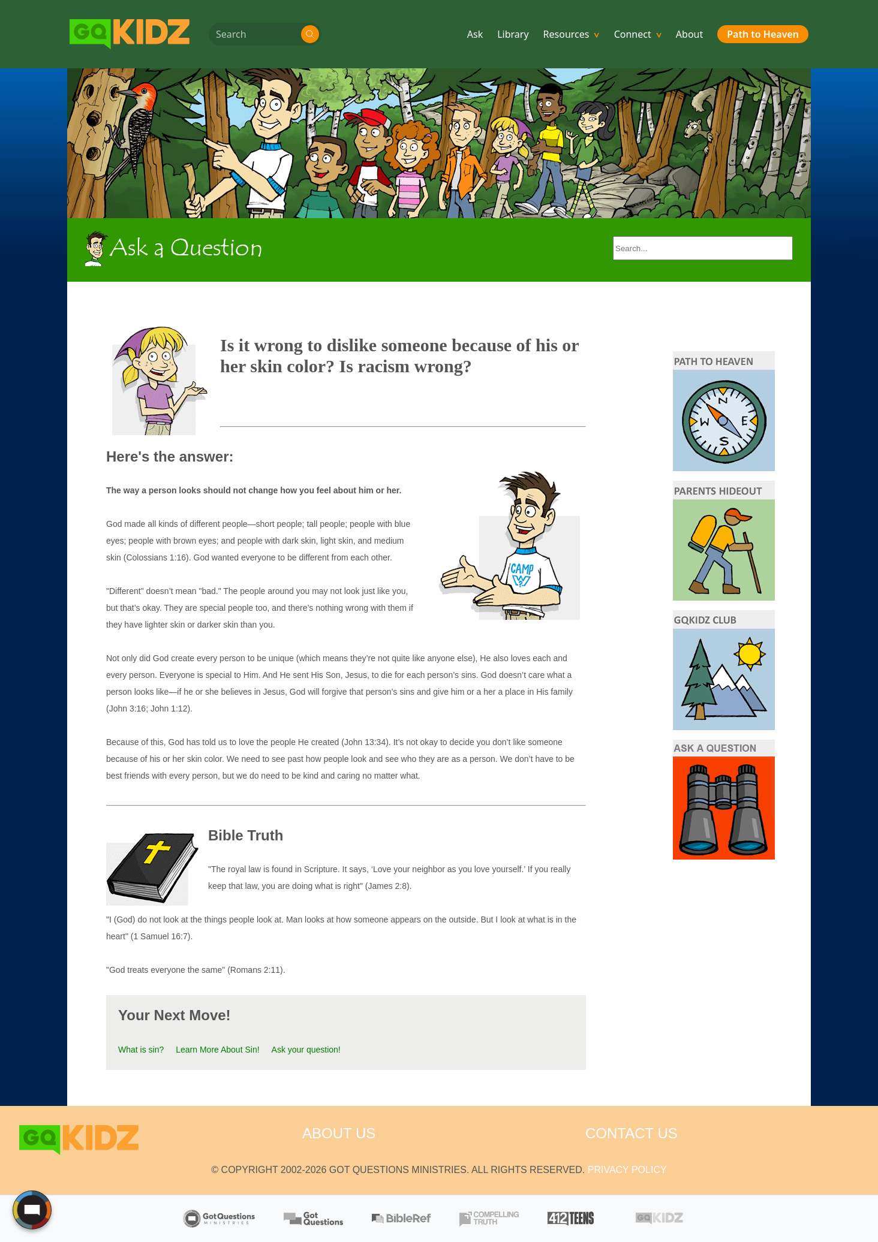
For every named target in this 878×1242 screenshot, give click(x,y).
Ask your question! (306, 1049)
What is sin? (141, 1049)
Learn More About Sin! (217, 1049)
